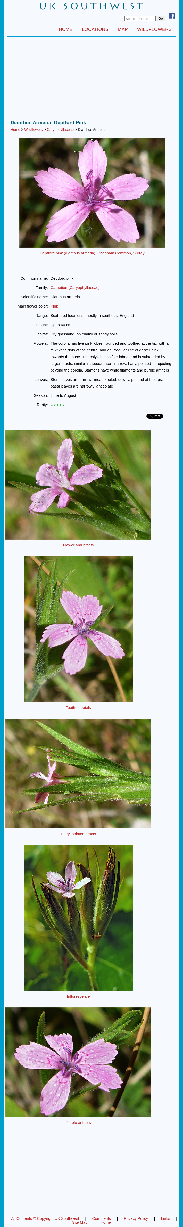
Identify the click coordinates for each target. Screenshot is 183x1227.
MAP (123, 29)
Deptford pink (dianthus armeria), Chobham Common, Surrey (92, 253)
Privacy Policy (136, 1218)
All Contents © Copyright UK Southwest (45, 1218)
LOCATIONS (95, 29)
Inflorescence (78, 996)
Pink (54, 306)
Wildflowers (33, 129)
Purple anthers (78, 1122)
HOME (66, 29)
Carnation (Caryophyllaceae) (75, 287)
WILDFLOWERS (154, 29)
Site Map (79, 1222)
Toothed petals (78, 707)
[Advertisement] (91, 79)
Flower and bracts (78, 545)
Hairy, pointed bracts (78, 834)
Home (15, 129)
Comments (101, 1218)
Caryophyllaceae (60, 129)
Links (165, 1218)
